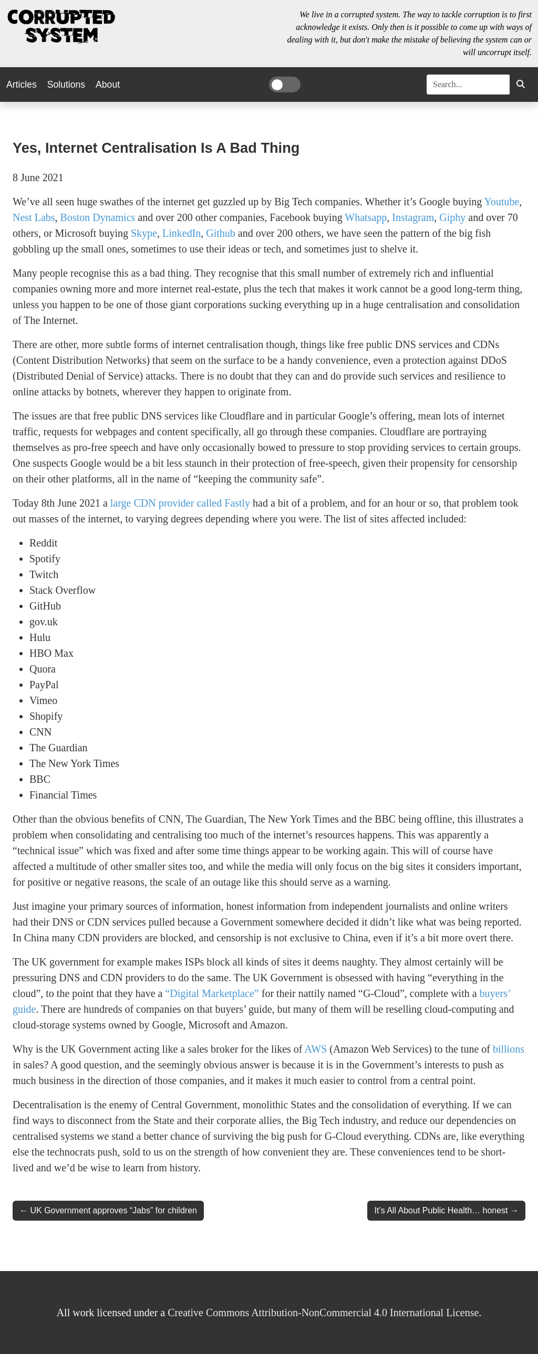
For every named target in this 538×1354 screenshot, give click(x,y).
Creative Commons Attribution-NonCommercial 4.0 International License (323, 1312)
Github (220, 233)
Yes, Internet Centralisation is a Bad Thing (156, 148)
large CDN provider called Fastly (180, 503)
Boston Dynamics (98, 217)
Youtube (501, 201)
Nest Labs (34, 217)
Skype (144, 233)
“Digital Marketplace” (211, 993)
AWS (315, 1049)
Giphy (452, 217)
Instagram (413, 217)
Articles (21, 84)
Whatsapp (366, 217)
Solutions (66, 84)
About (108, 84)
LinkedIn (181, 233)
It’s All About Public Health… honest (441, 1210)
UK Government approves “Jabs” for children (113, 1210)
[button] (521, 85)
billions (508, 1049)
